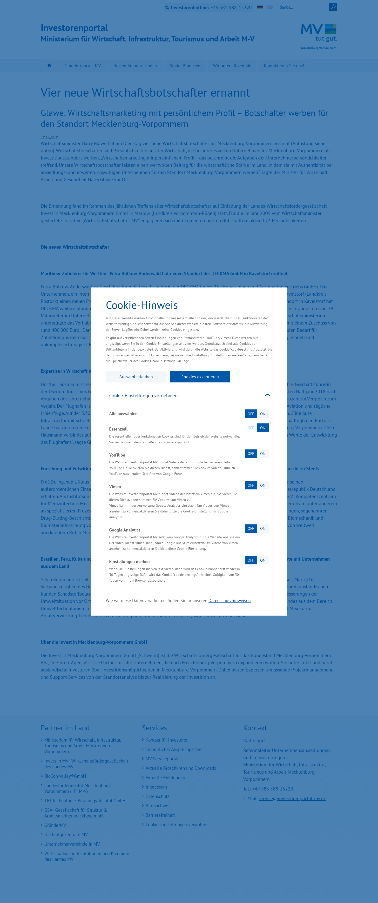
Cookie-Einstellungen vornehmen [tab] (143, 395)
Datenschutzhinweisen (230, 600)
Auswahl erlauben (136, 376)
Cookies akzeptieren (200, 376)
